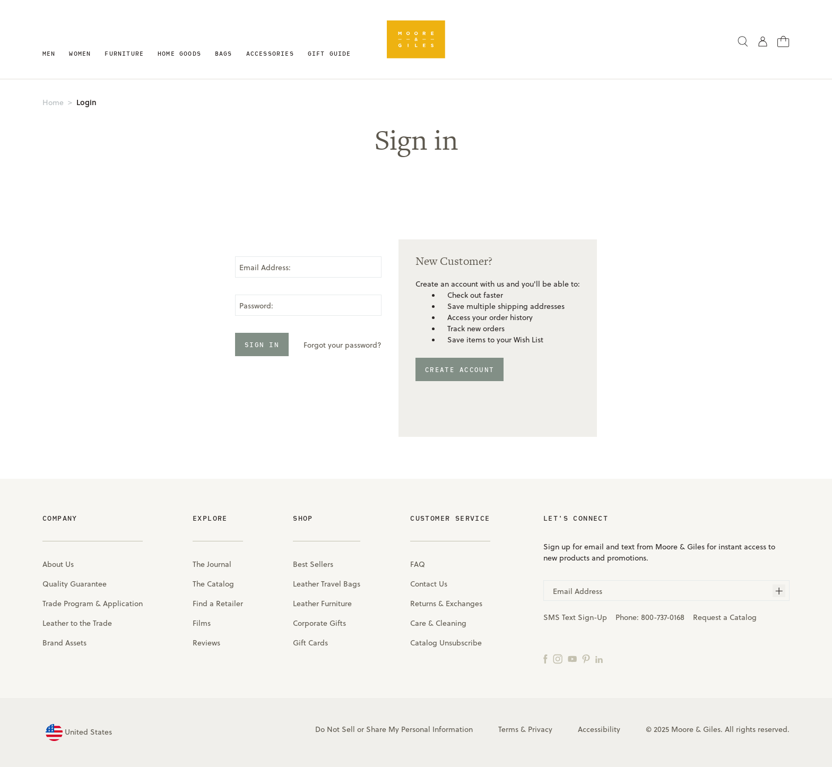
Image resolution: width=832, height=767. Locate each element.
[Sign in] (763, 41)
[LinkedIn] (599, 658)
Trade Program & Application (92, 603)
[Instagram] (557, 658)
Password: (256, 305)
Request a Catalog (725, 617)
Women (80, 53)
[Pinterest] (586, 658)
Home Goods (179, 53)
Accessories (270, 53)
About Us (58, 564)
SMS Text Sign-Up (575, 617)
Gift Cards (310, 642)
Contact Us (428, 583)
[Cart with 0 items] (783, 40)
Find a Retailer (218, 603)
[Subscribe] (779, 590)
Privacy (540, 729)
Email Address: (265, 267)
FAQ (417, 564)
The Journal (212, 564)
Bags (223, 53)
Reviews (206, 642)
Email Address (577, 591)
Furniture (124, 53)
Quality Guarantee (74, 583)
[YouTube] (572, 658)
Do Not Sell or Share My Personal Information (394, 729)
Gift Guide (329, 53)
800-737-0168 (662, 617)
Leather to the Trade (77, 622)
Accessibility (599, 729)
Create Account (459, 369)
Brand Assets (64, 642)
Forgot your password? (343, 344)
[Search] (743, 41)
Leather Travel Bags (326, 583)
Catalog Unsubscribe (446, 642)
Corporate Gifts (319, 622)
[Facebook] (545, 658)
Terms (508, 729)
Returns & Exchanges (446, 603)
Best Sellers (313, 564)
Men (49, 53)
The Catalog (213, 583)
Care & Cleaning (438, 622)
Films (202, 622)
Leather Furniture (322, 603)
